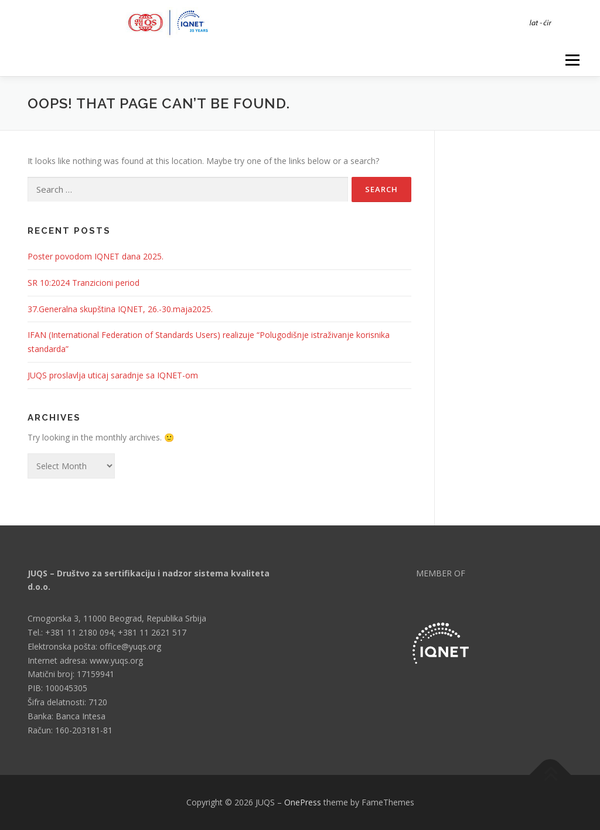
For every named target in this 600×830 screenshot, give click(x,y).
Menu (572, 60)
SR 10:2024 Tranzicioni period (83, 282)
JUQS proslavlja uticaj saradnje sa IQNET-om (113, 375)
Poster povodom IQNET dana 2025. (95, 256)
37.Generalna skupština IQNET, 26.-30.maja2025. (120, 309)
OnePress (302, 802)
